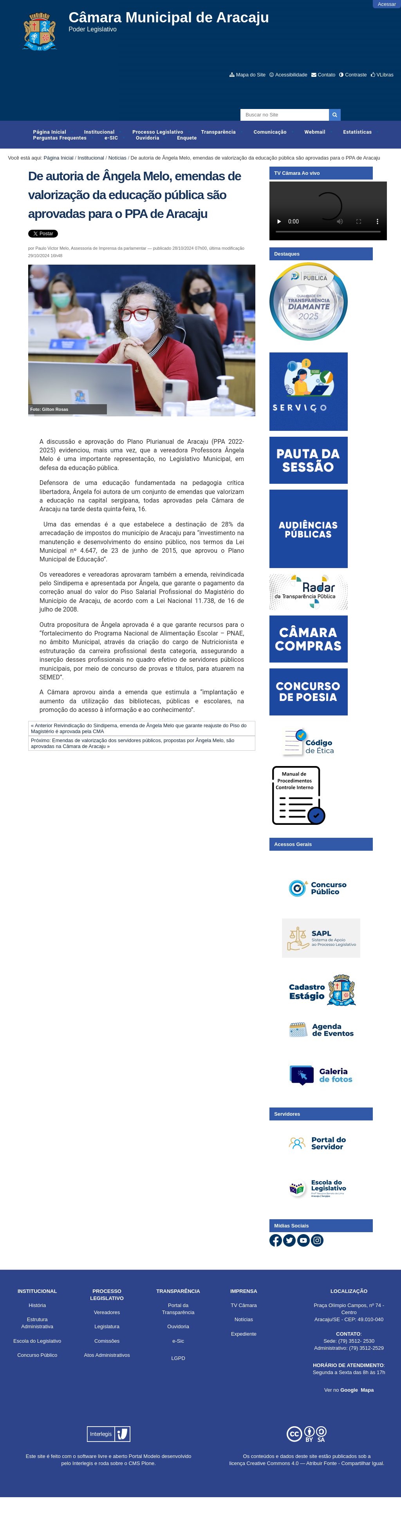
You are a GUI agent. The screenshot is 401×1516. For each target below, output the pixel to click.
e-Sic (178, 1341)
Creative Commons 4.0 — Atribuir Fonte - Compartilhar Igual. (316, 1463)
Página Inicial (50, 132)
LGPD (178, 1358)
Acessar (387, 4)
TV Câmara (243, 1305)
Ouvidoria (147, 138)
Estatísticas (357, 132)
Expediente (243, 1334)
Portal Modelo (144, 1456)
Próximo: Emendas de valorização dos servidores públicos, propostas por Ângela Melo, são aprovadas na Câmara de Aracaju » (132, 743)
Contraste (356, 75)
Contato (327, 75)
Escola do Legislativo (37, 1341)
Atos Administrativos (107, 1355)
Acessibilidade (291, 75)
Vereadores (107, 1312)
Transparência (218, 132)
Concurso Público (37, 1355)
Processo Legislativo (157, 132)
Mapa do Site (251, 75)
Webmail (315, 132)
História (37, 1305)
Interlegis (82, 1463)
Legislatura (106, 1326)
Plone (147, 1463)
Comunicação (270, 132)
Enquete (187, 138)
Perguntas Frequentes (60, 138)
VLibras (384, 75)
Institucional (99, 132)
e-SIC (111, 138)
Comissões (106, 1341)
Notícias (117, 158)
